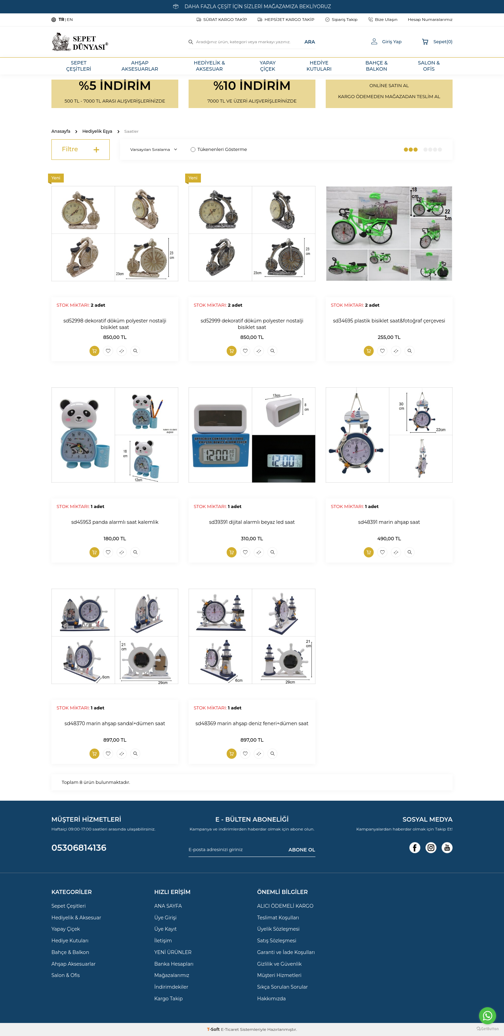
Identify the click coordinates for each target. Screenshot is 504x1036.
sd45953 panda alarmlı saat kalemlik (114, 522)
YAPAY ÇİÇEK (268, 66)
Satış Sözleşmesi (276, 941)
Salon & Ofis (65, 975)
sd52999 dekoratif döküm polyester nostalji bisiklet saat (252, 324)
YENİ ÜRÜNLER (173, 952)
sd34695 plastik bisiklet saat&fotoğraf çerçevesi (389, 321)
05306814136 (78, 848)
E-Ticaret (230, 1029)
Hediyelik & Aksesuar (76, 918)
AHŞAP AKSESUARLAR (139, 66)
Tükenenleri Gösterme (219, 149)
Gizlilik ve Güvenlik (279, 964)
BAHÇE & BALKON (376, 66)
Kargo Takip (168, 999)
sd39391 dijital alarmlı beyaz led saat (252, 522)
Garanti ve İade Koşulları (286, 952)
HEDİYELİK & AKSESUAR (209, 66)
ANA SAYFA (168, 906)
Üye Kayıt (165, 929)
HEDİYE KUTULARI (319, 66)
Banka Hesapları (173, 964)
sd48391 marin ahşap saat (389, 522)
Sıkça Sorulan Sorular (282, 987)
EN (70, 19)
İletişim (163, 941)
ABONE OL (301, 849)
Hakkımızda (271, 999)
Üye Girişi (165, 918)
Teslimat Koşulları (278, 918)
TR (61, 19)
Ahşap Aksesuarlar (73, 964)
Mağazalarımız (171, 975)
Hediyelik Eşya (97, 131)
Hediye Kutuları (69, 941)
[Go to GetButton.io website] (488, 1029)
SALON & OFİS (429, 66)
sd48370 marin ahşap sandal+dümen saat (114, 723)
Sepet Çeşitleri (68, 906)
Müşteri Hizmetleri (279, 975)
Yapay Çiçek (65, 929)
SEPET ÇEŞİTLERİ (78, 66)
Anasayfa (60, 131)
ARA (309, 41)
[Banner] (114, 94)
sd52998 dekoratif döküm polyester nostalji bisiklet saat (114, 324)
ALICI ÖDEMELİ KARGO (285, 906)
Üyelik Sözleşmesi (278, 929)
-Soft (214, 1029)
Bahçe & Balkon (70, 952)
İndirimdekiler (171, 987)
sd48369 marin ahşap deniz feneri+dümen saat (252, 723)
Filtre (80, 149)
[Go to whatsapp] (487, 1015)
